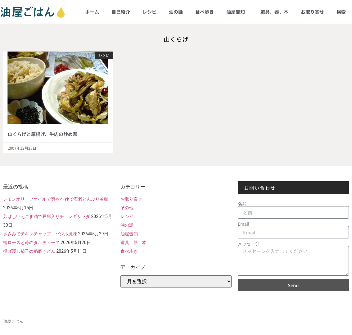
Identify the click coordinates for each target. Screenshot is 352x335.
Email (243, 224)
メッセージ (248, 244)
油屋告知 (237, 11)
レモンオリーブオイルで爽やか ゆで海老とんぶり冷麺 (55, 199)
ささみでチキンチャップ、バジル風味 (40, 233)
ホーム (92, 11)
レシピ (149, 11)
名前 (242, 204)
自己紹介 (120, 11)
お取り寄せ (312, 11)
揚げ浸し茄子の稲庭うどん (29, 251)
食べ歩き (204, 11)
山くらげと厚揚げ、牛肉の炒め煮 (42, 134)
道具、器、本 (274, 11)
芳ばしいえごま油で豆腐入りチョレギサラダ (46, 216)
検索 (341, 11)
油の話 (176, 11)
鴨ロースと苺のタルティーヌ (31, 242)
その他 (126, 207)
